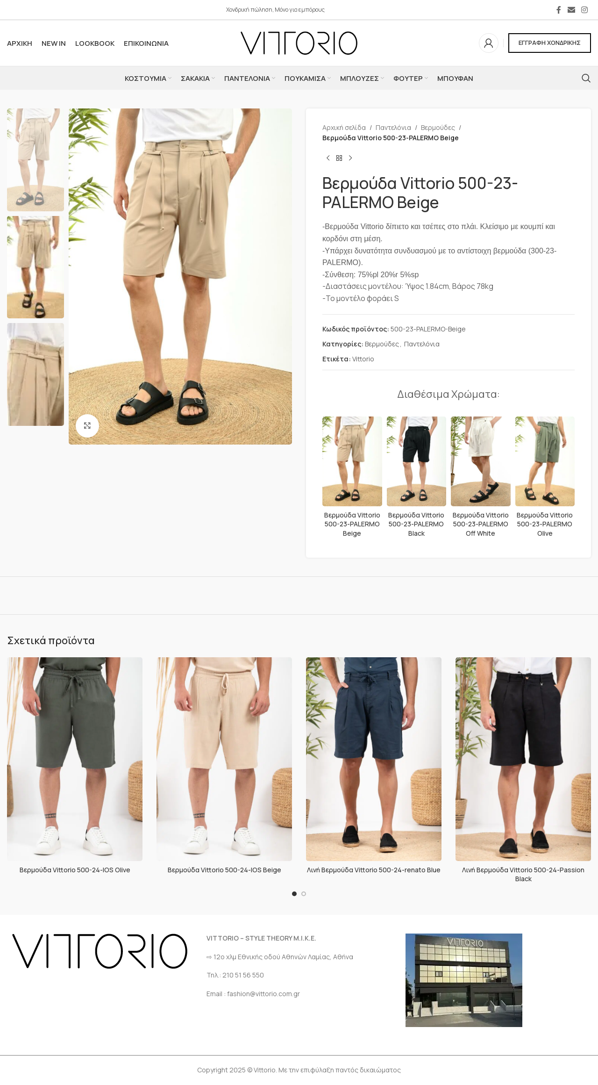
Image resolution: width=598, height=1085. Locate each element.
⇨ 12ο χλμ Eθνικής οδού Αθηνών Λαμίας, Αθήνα (279, 956)
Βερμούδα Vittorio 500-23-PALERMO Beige (352, 524)
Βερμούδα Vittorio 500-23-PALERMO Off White (481, 524)
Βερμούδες (438, 127)
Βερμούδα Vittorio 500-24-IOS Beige (224, 869)
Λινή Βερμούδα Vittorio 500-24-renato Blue (374, 869)
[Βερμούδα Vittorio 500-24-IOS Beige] (224, 759)
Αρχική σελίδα (344, 127)
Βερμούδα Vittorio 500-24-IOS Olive (75, 869)
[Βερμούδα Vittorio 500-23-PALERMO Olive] (545, 461)
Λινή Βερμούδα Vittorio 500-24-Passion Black (523, 874)
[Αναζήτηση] (586, 78)
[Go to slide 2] (303, 893)
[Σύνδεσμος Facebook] (558, 10)
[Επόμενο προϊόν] (350, 158)
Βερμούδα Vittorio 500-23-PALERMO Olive (545, 524)
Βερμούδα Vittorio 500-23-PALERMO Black (416, 524)
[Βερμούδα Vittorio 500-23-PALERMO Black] (417, 461)
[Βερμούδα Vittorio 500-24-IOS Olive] (74, 759)
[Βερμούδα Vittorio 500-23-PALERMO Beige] (352, 461)
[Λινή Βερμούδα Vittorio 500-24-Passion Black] (523, 759)
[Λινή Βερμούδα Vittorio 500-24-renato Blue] (373, 759)
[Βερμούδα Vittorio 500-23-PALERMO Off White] (481, 461)
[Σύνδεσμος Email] (571, 10)
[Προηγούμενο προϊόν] (328, 158)
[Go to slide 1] (294, 893)
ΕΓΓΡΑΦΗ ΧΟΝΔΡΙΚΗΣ (550, 42)
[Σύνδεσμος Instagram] (584, 10)
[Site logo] (299, 42)
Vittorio (363, 358)
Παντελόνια (393, 127)
